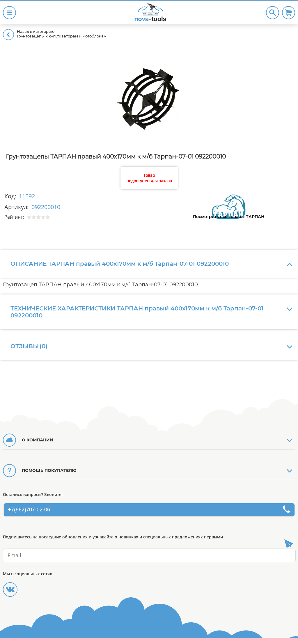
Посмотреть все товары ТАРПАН (228, 216)
